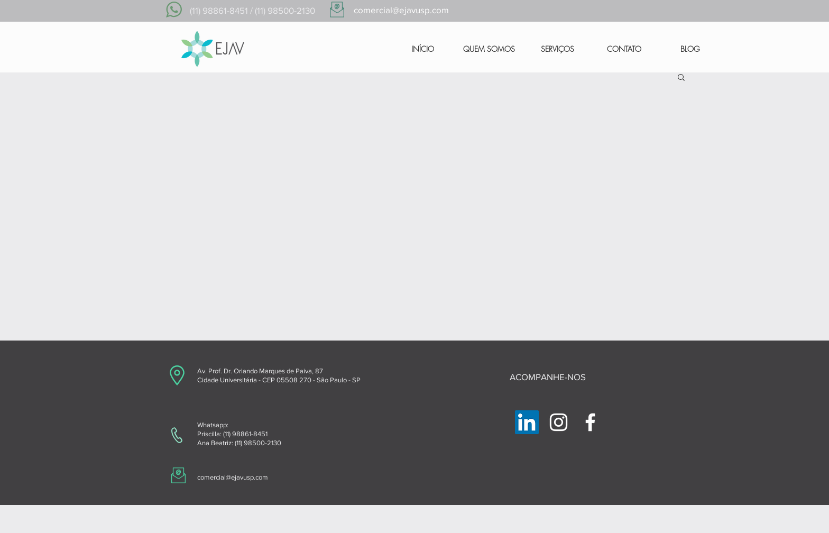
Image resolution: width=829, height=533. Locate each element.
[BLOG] (690, 49)
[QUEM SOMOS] (489, 49)
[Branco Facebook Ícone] (590, 422)
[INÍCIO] (423, 49)
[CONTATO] (624, 49)
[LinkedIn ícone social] (527, 422)
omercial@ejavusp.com (234, 477)
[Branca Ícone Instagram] (558, 422)
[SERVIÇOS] (557, 49)
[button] (681, 78)
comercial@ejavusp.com (401, 10)
